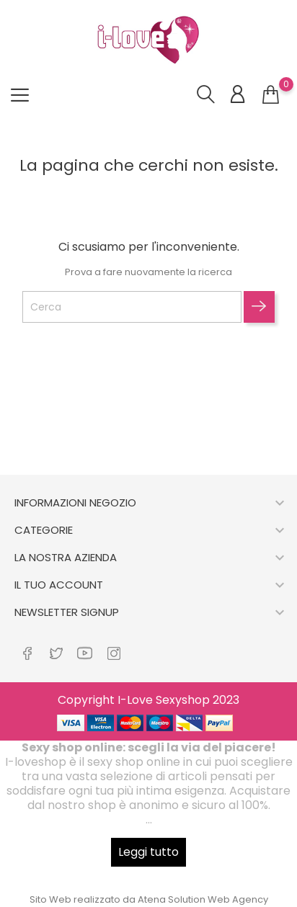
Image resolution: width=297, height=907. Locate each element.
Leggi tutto (148, 852)
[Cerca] (131, 307)
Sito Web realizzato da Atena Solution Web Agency (149, 899)
